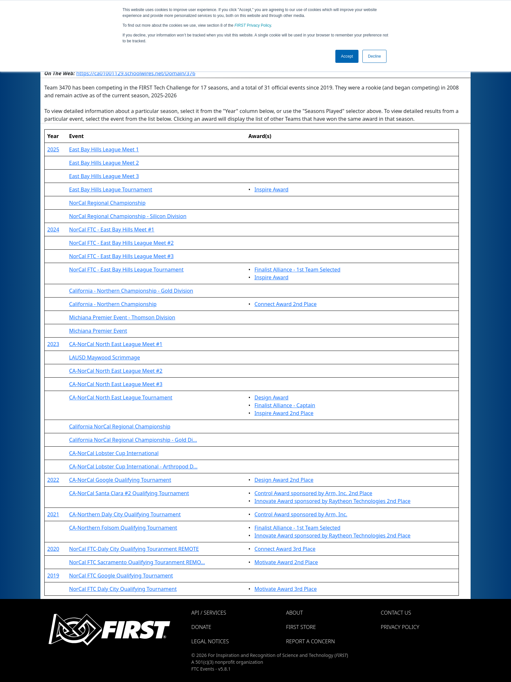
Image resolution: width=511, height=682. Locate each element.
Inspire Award (271, 189)
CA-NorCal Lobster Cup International (114, 453)
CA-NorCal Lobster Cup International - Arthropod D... (133, 466)
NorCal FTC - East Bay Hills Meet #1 (111, 229)
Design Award (271, 397)
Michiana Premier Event (98, 330)
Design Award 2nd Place (284, 479)
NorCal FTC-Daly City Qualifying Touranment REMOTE (134, 548)
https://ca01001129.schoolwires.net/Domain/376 (135, 73)
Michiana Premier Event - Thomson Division (122, 317)
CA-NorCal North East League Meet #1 (115, 344)
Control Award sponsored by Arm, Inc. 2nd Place (313, 493)
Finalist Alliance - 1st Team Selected (298, 269)
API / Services (208, 612)
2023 (53, 344)
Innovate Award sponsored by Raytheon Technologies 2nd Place (333, 501)
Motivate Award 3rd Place (286, 588)
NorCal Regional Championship (107, 202)
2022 (53, 479)
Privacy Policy (253, 25)
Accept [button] (347, 56)
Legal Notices (210, 641)
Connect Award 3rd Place (285, 548)
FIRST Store (301, 627)
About (294, 612)
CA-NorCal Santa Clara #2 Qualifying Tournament (129, 493)
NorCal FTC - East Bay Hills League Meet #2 (121, 242)
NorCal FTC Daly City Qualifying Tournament (123, 588)
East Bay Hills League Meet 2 (104, 162)
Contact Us (396, 612)
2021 (53, 514)
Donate (201, 627)
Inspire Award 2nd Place (284, 413)
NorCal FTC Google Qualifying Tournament (121, 575)
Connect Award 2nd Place (286, 304)
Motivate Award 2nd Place (286, 562)
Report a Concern (310, 641)
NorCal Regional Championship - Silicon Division (127, 216)
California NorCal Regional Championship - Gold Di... (133, 439)
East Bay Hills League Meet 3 (104, 176)
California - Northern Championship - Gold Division (131, 290)
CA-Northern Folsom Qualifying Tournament (123, 527)
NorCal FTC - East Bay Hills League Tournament (126, 269)
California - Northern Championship (112, 304)
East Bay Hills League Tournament (110, 189)
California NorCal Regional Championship (119, 426)
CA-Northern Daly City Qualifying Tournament (125, 514)
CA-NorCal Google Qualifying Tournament (120, 479)
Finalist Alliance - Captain (285, 405)
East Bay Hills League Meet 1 (104, 149)
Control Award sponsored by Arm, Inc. (301, 514)
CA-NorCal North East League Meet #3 (115, 384)
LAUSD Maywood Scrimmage (104, 357)
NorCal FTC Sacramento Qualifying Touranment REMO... (137, 562)
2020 (53, 548)
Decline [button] (374, 56)
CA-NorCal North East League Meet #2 (115, 370)
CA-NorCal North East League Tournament (120, 397)
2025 (53, 149)
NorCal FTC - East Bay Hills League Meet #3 (121, 256)
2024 (53, 229)
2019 (53, 575)
